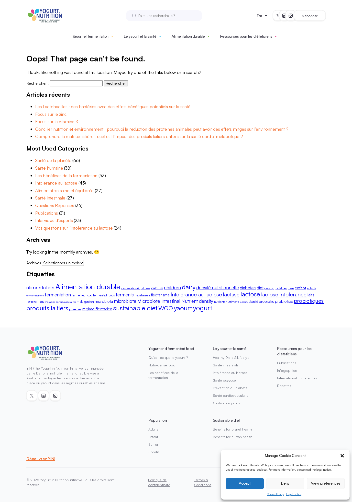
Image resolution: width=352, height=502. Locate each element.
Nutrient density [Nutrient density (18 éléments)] (197, 301)
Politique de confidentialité (159, 482)
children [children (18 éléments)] (172, 287)
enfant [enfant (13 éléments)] (300, 287)
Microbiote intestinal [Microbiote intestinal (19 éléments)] (158, 301)
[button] (342, 455)
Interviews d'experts (54, 220)
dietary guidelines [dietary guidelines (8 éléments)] (275, 288)
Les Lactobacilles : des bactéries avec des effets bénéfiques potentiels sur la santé (112, 106)
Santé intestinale (50, 197)
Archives (33, 262)
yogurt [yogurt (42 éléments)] (202, 308)
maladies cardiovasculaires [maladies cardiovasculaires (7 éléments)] (60, 302)
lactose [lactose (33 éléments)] (250, 294)
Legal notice (293, 494)
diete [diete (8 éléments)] (291, 288)
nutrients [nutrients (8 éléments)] (219, 302)
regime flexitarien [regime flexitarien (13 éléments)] (97, 308)
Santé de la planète (53, 160)
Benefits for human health (233, 437)
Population (157, 420)
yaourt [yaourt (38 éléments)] (183, 308)
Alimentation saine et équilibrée (64, 190)
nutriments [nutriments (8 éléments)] (232, 302)
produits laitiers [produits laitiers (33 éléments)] (47, 308)
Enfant (153, 437)
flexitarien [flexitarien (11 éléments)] (142, 295)
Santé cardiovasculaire (231, 395)
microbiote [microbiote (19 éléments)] (125, 301)
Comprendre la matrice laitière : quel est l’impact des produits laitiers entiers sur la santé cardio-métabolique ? (139, 136)
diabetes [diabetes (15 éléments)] (248, 287)
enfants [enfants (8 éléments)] (311, 288)
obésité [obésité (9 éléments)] (253, 302)
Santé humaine (49, 168)
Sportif (153, 452)
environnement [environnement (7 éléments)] (35, 295)
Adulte (153, 429)
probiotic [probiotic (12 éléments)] (266, 301)
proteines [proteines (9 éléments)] (75, 309)
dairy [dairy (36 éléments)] (188, 287)
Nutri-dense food (161, 365)
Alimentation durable (188, 36)
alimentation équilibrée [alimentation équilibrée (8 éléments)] (135, 288)
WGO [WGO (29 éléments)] (165, 308)
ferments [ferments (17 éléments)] (125, 295)
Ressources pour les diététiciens (246, 36)
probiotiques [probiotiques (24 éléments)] (309, 300)
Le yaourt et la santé (140, 36)
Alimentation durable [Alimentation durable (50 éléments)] (87, 286)
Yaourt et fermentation (91, 36)
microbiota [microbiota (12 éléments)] (104, 301)
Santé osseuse (224, 380)
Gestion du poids (226, 403)
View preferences (326, 483)
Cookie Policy (275, 494)
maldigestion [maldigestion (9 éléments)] (85, 302)
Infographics (287, 370)
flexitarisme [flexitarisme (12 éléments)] (160, 294)
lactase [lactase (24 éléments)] (231, 294)
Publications (46, 213)
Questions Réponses (54, 205)
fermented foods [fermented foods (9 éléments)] (104, 295)
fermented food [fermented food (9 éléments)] (82, 295)
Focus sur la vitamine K (56, 121)
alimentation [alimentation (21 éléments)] (40, 287)
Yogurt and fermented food (171, 348)
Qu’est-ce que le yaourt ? (168, 357)
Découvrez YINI (40, 458)
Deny (285, 483)
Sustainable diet (226, 420)
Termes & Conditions (202, 482)
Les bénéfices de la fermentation (66, 175)
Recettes (284, 386)
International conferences (297, 378)
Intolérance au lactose (56, 183)
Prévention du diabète (230, 388)
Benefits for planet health (232, 429)
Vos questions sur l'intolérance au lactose (73, 228)
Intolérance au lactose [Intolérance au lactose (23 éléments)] (196, 294)
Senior (153, 444)
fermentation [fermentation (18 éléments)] (58, 295)
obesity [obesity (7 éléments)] (244, 302)
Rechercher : (37, 83)
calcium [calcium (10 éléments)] (157, 288)
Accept (245, 483)
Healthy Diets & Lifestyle (231, 357)
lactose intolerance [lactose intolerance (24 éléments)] (284, 294)
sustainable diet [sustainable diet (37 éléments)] (135, 308)
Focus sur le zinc (51, 114)
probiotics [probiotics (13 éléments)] (284, 301)
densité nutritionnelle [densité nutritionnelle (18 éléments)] (217, 287)
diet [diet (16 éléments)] (260, 287)
